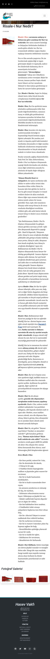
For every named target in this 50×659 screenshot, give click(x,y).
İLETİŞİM (25, 620)
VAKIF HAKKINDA (25, 629)
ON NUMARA (25, 631)
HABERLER (25, 618)
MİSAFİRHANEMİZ (25, 638)
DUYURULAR (25, 616)
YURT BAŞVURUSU (25, 640)
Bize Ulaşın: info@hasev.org (39, 2)
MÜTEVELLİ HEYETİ (25, 627)
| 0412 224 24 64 (39, 6)
